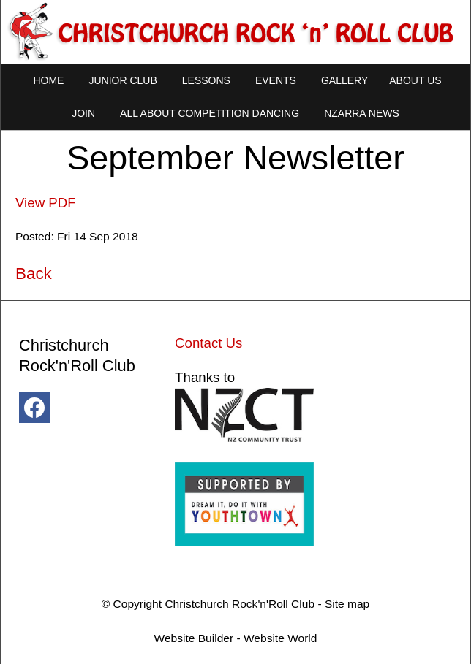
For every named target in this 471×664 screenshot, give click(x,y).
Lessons (206, 80)
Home (48, 80)
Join (83, 113)
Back (33, 273)
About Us (415, 80)
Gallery (344, 80)
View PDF (45, 202)
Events (275, 80)
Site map (347, 604)
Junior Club (122, 80)
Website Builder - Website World (235, 638)
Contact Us (208, 343)
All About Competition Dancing (209, 113)
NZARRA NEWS (361, 113)
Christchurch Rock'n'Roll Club (239, 604)
